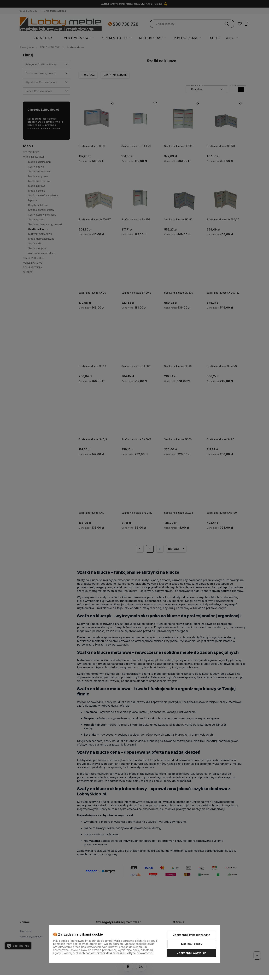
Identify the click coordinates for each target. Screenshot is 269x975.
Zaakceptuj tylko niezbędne (191, 935)
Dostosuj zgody (191, 944)
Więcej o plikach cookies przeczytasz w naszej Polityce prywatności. (108, 953)
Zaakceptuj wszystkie (191, 953)
